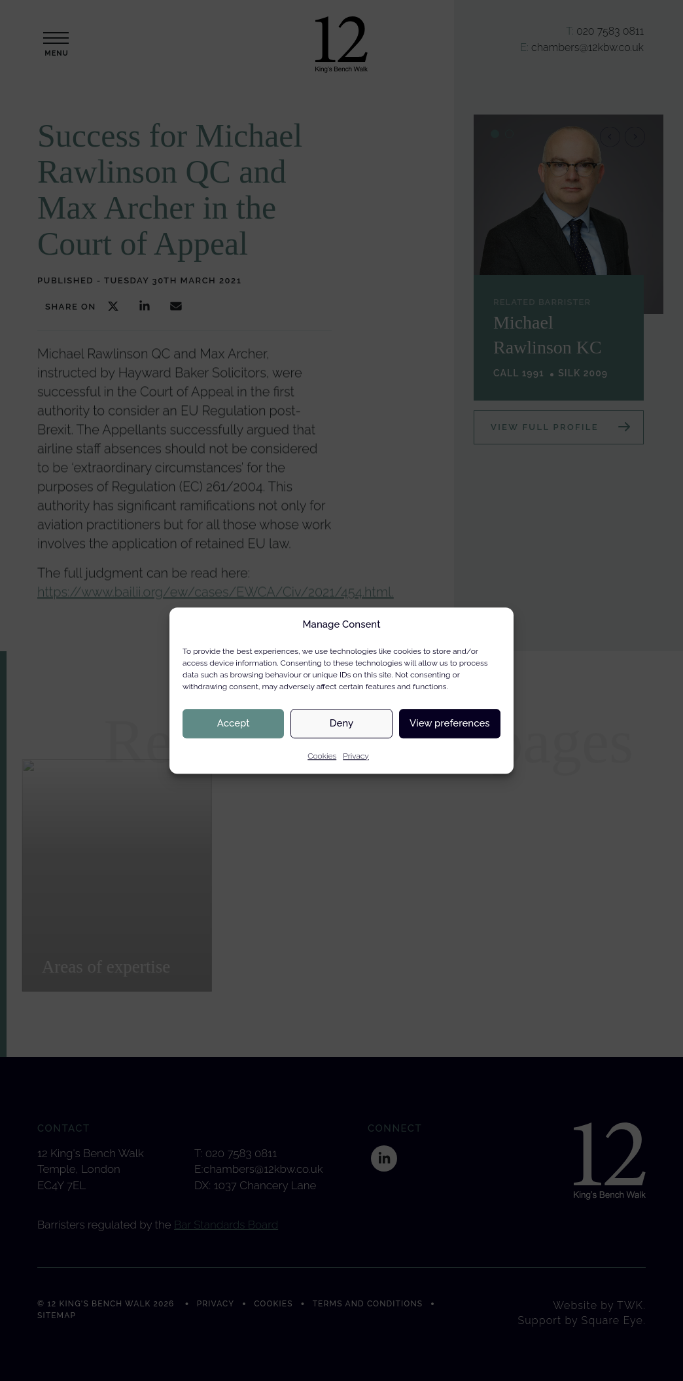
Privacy (356, 756)
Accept (233, 723)
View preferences (450, 723)
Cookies (321, 756)
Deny (341, 723)
